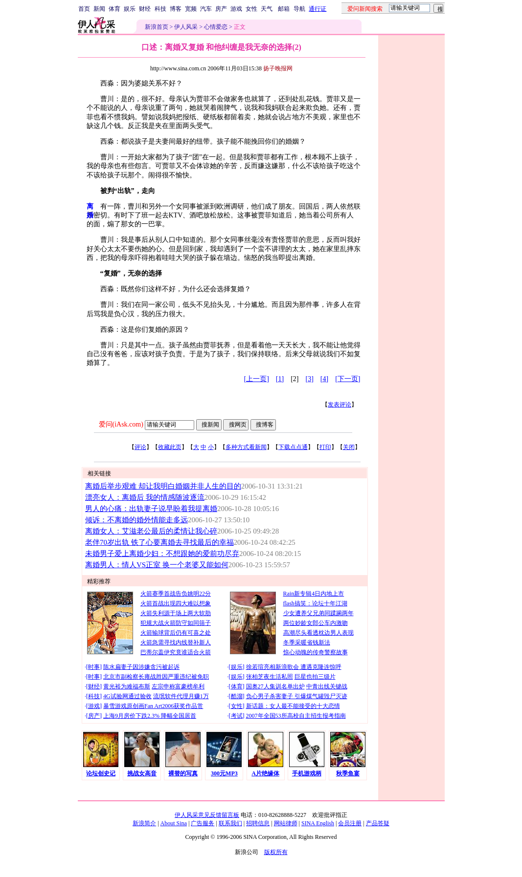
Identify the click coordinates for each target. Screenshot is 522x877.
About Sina (173, 823)
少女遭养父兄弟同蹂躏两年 (318, 613)
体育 (114, 8)
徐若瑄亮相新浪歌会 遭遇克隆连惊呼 (293, 666)
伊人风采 (186, 26)
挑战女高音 (142, 773)
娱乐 (130, 8)
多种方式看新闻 (246, 447)
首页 (84, 8)
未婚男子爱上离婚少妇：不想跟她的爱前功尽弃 (162, 553)
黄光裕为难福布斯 (126, 686)
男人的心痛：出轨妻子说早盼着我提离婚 (151, 509)
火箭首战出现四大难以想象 (175, 603)
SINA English (317, 823)
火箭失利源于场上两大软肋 (175, 613)
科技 (160, 8)
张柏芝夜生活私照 (269, 676)
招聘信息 (258, 823)
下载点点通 (293, 447)
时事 (94, 666)
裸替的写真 (183, 773)
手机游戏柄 (306, 773)
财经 (145, 8)
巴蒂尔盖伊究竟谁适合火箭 (175, 652)
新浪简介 (144, 823)
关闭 (349, 447)
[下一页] (347, 379)
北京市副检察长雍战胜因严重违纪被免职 (156, 676)
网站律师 (285, 823)
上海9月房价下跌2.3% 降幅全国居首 (149, 715)
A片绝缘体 (265, 773)
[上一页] (256, 379)
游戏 (236, 8)
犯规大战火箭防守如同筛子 (175, 623)
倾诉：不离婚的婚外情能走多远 (136, 520)
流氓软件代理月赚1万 (181, 696)
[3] (310, 379)
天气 (266, 8)
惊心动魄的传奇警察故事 (315, 652)
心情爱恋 (215, 26)
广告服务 (202, 823)
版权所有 (276, 852)
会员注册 (350, 823)
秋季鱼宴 (348, 773)
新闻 (99, 8)
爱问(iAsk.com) (121, 424)
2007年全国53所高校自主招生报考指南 (296, 715)
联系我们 (230, 823)
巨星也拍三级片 (315, 676)
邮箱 (284, 8)
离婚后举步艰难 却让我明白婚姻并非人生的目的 (163, 486)
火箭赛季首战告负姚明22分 (175, 593)
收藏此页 (170, 447)
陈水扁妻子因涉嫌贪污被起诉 (141, 666)
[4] (324, 379)
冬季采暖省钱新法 (306, 642)
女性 (251, 8)
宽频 (191, 8)
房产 (221, 8)
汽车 (206, 8)
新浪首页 (156, 26)
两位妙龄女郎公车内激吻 (315, 623)
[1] (280, 379)
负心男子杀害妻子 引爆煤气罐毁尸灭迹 (296, 696)
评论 (140, 447)
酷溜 (237, 696)
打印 (325, 447)
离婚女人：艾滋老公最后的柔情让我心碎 (151, 531)
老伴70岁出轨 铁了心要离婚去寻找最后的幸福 (159, 542)
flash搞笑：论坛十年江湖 (315, 603)
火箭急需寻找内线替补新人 (175, 642)
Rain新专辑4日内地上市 (313, 593)
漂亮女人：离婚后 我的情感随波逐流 (144, 497)
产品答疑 (377, 823)
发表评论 (339, 404)
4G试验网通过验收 (127, 696)
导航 (299, 8)
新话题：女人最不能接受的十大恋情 (293, 706)
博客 (176, 8)
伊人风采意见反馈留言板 (207, 815)
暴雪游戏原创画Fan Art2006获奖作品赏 (153, 706)
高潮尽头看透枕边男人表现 (318, 632)
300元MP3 (224, 773)
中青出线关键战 (326, 686)
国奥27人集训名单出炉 (275, 686)
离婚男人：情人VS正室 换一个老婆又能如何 (156, 565)
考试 (237, 715)
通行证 (317, 8)
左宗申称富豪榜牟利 (178, 686)
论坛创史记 (100, 773)
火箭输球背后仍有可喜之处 (175, 632)
